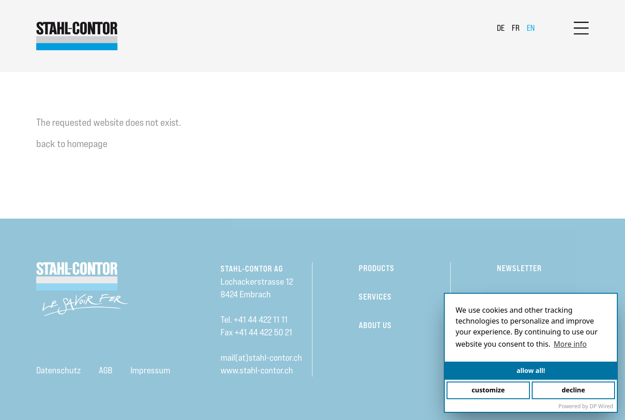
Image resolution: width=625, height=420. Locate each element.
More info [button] (570, 344)
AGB (105, 370)
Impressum (150, 370)
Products (376, 268)
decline (573, 390)
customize (488, 390)
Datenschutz (58, 370)
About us (375, 325)
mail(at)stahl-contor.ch (261, 357)
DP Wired (601, 406)
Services (375, 296)
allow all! (530, 370)
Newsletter (519, 268)
